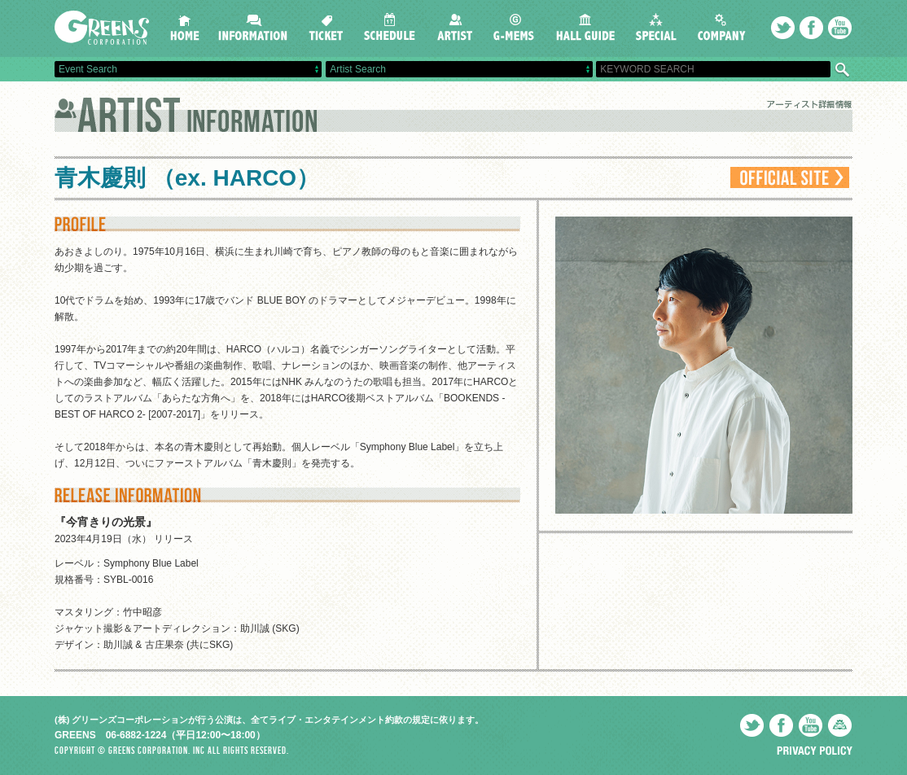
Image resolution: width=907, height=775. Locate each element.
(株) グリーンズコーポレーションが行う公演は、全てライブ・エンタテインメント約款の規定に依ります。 (269, 720)
